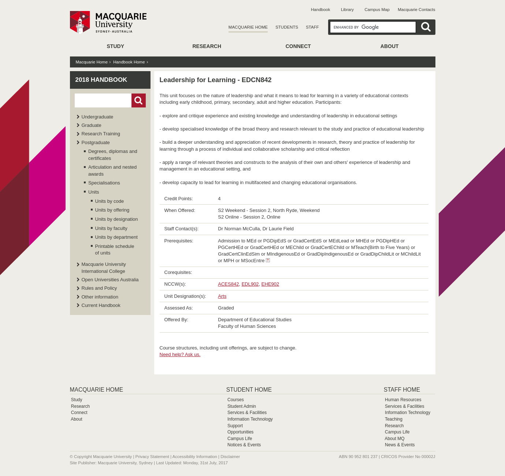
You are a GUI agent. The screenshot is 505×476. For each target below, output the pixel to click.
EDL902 (250, 284)
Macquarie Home (248, 27)
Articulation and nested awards (112, 170)
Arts (222, 296)
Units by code (109, 201)
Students (286, 27)
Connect (298, 46)
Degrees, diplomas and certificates (112, 155)
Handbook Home (129, 62)
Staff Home (402, 390)
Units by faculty (111, 228)
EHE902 (270, 284)
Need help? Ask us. (180, 354)
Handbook (320, 9)
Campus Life (239, 438)
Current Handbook (101, 305)
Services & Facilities (247, 412)
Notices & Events (244, 444)
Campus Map (376, 9)
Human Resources (403, 399)
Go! (138, 100)
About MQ (394, 438)
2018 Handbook (101, 79)
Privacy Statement (152, 456)
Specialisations (104, 183)
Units (93, 192)
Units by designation (116, 219)
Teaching (393, 419)
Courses (235, 399)
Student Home (249, 390)
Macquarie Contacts (416, 9)
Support (235, 425)
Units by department (116, 237)
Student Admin (241, 406)
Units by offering (112, 210)
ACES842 (228, 284)
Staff (312, 27)
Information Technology (250, 419)
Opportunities (240, 432)
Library (347, 9)
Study (115, 46)
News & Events (400, 444)
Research (206, 46)
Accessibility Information (194, 456)
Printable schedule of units (114, 250)
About (389, 46)
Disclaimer (230, 456)
